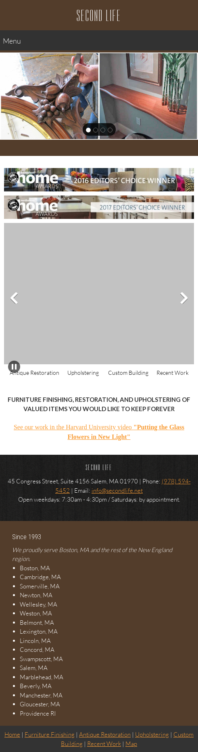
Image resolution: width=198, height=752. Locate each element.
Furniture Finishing (50, 734)
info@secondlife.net (117, 490)
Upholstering (152, 734)
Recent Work (104, 743)
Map (131, 743)
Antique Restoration (105, 734)
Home (12, 734)
